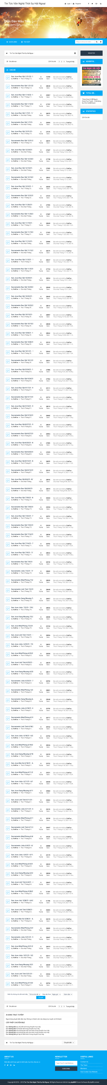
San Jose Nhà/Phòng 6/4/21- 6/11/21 (25, 864)
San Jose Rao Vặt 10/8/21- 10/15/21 (25, 333)
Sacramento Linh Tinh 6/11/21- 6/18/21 (26, 827)
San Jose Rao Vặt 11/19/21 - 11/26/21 (25, 223)
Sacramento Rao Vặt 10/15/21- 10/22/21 (26, 324)
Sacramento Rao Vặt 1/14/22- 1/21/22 (25, 104)
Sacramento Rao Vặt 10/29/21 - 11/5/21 (26, 287)
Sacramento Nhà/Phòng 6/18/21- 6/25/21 (27, 717)
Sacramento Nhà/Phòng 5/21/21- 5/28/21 (27, 928)
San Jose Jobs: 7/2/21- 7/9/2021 (23, 608)
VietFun (15, 78)
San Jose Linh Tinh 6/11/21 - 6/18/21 (25, 800)
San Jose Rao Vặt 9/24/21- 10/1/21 (24, 369)
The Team (83, 1065)
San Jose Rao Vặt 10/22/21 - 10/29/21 (25, 296)
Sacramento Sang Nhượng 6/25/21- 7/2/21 (27, 699)
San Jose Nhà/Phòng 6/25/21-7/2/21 (25, 653)
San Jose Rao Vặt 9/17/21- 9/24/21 (24, 388)
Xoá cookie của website (88, 1072)
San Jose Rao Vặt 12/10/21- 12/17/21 (25, 168)
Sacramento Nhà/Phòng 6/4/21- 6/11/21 (26, 836)
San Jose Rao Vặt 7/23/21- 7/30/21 (24, 516)
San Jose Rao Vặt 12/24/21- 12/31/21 (25, 150)
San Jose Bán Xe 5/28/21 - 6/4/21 (24, 919)
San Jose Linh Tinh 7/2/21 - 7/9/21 (24, 635)
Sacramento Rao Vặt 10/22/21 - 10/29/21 (27, 305)
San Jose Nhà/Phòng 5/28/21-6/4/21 (25, 891)
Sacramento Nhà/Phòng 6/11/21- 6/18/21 (27, 818)
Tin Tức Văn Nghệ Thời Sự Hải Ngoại (24, 3)
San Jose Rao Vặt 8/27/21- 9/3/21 (24, 424)
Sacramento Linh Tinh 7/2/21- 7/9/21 (25, 589)
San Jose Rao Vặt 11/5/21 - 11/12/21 (25, 260)
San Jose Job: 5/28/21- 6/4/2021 (23, 900)
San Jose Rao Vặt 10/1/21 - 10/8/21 (25, 351)
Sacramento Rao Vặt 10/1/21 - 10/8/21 (26, 360)
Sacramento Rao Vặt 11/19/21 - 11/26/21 (27, 232)
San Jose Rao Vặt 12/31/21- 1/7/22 (24, 131)
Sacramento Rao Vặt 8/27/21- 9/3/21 (25, 434)
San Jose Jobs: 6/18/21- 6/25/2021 (24, 736)
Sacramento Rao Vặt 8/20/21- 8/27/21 (25, 452)
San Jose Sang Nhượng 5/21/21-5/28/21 (26, 965)
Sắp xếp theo (51, 994)
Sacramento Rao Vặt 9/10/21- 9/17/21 (25, 415)
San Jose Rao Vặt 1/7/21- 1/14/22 (24, 113)
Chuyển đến (69, 1042)
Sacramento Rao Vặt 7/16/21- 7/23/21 (25, 534)
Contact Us (84, 1062)
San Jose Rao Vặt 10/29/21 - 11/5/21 (25, 278)
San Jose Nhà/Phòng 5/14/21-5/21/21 (25, 983)
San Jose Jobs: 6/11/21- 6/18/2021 (24, 781)
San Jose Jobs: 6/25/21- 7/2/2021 (24, 644)
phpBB (73, 1082)
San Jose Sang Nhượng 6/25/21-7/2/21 (26, 672)
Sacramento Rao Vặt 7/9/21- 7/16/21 (25, 562)
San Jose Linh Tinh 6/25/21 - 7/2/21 (25, 662)
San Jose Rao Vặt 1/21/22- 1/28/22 (24, 77)
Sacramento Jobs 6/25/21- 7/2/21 (24, 681)
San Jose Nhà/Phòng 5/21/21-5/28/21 (25, 946)
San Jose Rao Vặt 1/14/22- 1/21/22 (24, 95)
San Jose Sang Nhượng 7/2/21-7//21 (25, 617)
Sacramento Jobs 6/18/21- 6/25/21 (24, 708)
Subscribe (66, 1068)
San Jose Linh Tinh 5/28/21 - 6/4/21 (25, 910)
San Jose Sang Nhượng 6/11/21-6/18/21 (26, 791)
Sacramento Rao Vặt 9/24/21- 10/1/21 (25, 379)
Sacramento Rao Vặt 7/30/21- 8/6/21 (25, 507)
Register (77, 3)
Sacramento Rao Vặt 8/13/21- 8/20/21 (25, 470)
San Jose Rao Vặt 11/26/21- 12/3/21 (25, 205)
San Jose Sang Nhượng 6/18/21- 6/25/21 (27, 754)
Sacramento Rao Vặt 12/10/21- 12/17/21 (26, 177)
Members (83, 1068)
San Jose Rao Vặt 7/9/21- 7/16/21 (24, 553)
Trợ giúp (25, 42)
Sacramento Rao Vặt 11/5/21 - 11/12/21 (26, 269)
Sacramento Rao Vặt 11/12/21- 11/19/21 (26, 250)
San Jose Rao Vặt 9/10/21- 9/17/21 (24, 406)
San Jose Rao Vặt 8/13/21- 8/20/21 (24, 461)
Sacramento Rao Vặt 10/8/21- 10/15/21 (26, 342)
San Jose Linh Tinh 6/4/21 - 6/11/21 (25, 882)
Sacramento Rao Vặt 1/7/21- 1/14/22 (25, 122)
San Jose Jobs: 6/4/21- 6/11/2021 (24, 855)
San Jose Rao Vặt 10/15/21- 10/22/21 (25, 315)
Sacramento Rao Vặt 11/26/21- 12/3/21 (26, 214)
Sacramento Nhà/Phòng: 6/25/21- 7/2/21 (27, 690)
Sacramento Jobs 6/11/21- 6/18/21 (24, 809)
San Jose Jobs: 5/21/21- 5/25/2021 (24, 955)
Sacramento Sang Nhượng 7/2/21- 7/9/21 (27, 598)
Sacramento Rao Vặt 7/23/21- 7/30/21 (25, 525)
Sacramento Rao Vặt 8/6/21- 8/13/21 (25, 488)
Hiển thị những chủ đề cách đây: (24, 994)
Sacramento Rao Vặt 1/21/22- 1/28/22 (25, 86)
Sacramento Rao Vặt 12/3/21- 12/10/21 (26, 196)
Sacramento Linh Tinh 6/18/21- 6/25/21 (26, 727)
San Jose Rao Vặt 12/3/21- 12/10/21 (25, 186)
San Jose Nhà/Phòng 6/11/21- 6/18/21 (26, 772)
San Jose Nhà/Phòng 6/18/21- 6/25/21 (26, 745)
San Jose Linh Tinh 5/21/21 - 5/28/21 (25, 974)
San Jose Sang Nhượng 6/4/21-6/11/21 (26, 873)
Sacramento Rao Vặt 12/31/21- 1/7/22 (25, 141)
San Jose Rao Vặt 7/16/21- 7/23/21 (24, 543)
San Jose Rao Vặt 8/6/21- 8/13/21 (24, 479)
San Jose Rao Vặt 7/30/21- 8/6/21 (24, 498)
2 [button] (61, 61)
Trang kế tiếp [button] (70, 61)
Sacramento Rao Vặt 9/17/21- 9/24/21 (25, 397)
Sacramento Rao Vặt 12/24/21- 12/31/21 (26, 159)
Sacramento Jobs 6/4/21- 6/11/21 (24, 846)
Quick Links (12, 42)
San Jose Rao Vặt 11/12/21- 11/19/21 (25, 241)
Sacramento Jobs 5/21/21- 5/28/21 (24, 937)
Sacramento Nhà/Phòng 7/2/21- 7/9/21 (26, 580)
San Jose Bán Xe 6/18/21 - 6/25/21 (24, 763)
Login (67, 3)
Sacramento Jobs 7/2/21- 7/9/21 (23, 571)
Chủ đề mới (11, 61)
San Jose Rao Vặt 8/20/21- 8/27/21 (24, 443)
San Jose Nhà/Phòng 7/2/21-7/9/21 (25, 626)
